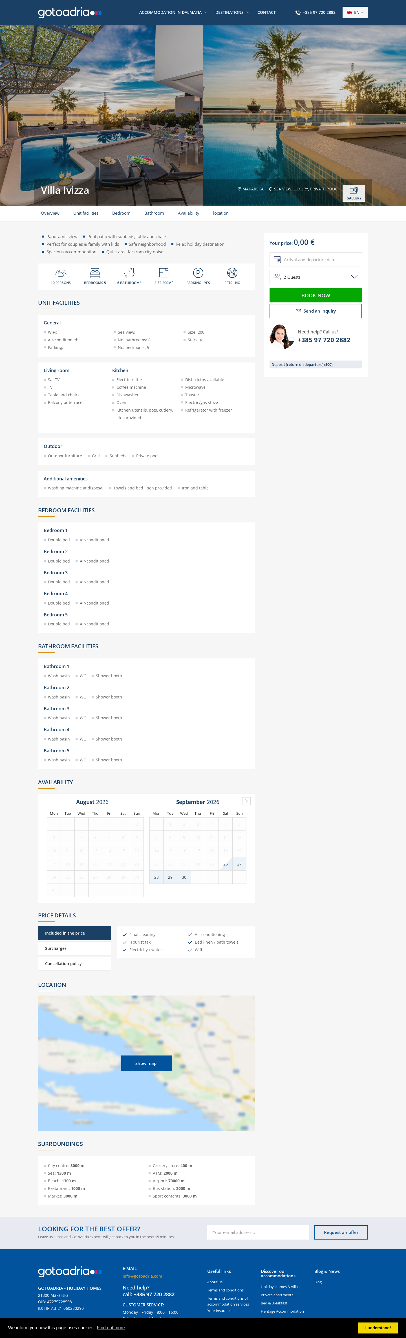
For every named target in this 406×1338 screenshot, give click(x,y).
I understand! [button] (378, 1328)
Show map (145, 1063)
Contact (266, 12)
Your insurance (219, 1310)
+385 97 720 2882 (319, 12)
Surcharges (56, 948)
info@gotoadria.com (142, 1276)
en (353, 12)
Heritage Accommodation (282, 1311)
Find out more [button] (111, 1327)
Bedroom (121, 213)
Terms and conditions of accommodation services (228, 1301)
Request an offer (341, 1232)
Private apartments (277, 1294)
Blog (318, 1281)
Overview (50, 213)
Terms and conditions (225, 1290)
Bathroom (154, 213)
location (221, 213)
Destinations (229, 12)
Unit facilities (85, 213)
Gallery (354, 193)
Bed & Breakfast (274, 1303)
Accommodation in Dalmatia (170, 12)
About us (214, 1281)
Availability (188, 213)
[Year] (103, 802)
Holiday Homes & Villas (280, 1286)
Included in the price (65, 933)
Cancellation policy (63, 963)
